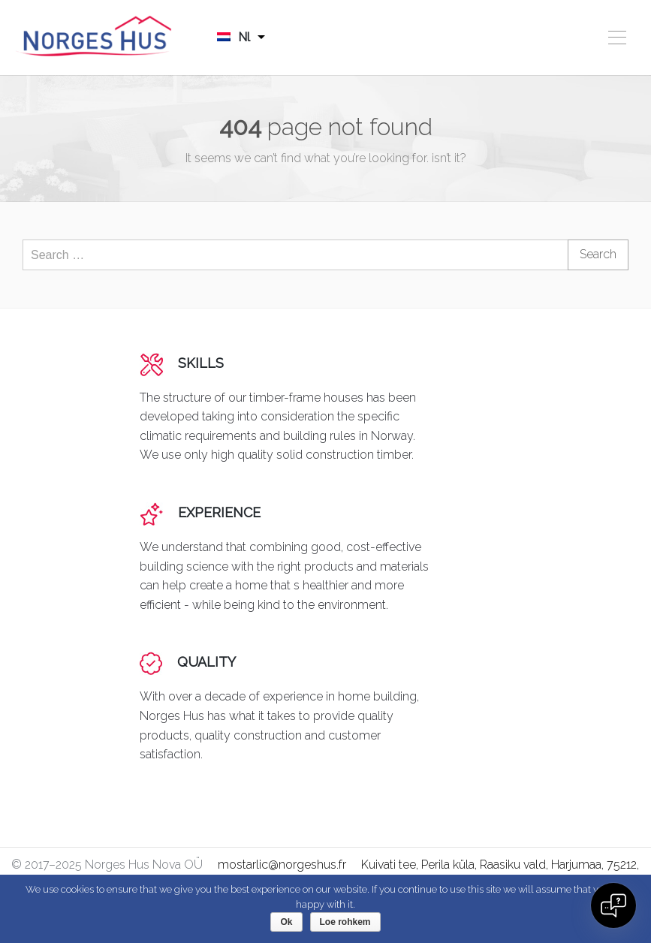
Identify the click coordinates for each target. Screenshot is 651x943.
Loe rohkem (345, 922)
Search (598, 254)
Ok (286, 922)
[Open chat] (613, 905)
